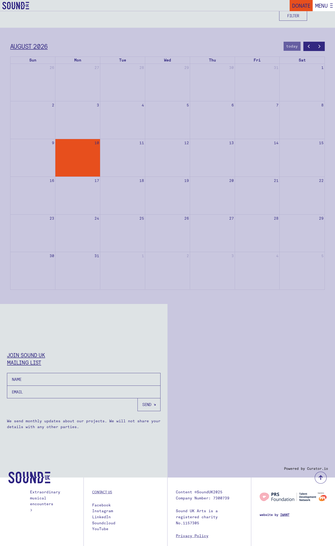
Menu (321, 5)
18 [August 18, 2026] (141, 180)
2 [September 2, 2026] (188, 255)
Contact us (102, 492)
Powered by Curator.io (306, 469)
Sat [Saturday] (302, 60)
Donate (301, 5)
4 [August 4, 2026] (143, 105)
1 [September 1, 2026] (143, 255)
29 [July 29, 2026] (186, 67)
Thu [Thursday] (212, 60)
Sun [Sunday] (32, 60)
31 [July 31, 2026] (276, 67)
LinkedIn (101, 517)
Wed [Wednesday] (167, 60)
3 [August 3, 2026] (98, 105)
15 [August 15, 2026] (321, 142)
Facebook (101, 505)
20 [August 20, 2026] (231, 180)
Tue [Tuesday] (122, 60)
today (292, 46)
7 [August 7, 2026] (277, 105)
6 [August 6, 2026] (232, 105)
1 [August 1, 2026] (322, 67)
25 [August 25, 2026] (141, 218)
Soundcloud (103, 523)
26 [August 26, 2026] (186, 218)
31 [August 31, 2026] (96, 255)
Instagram (102, 510)
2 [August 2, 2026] (53, 105)
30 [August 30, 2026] (52, 255)
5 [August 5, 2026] (188, 105)
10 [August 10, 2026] (96, 142)
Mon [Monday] (77, 60)
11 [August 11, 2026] (141, 142)
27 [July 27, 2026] (96, 67)
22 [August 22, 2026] (321, 180)
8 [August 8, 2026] (322, 105)
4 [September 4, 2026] (277, 255)
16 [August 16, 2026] (52, 180)
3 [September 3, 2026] (232, 255)
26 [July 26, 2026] (52, 67)
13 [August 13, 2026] (231, 142)
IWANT (284, 515)
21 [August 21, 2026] (276, 180)
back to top (321, 478)
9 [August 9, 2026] (53, 142)
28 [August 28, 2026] (276, 218)
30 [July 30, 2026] (231, 67)
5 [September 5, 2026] (322, 255)
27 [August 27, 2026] (231, 218)
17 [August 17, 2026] (96, 180)
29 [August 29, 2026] (321, 218)
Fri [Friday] (257, 60)
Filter (293, 15)
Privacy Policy (192, 535)
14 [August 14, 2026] (276, 142)
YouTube (100, 528)
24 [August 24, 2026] (96, 218)
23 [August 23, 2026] (52, 218)
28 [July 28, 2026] (141, 67)
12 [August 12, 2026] (186, 142)
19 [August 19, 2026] (186, 180)
